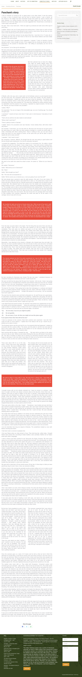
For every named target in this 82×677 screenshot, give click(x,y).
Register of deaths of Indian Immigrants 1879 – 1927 (67, 27)
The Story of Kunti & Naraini (63, 38)
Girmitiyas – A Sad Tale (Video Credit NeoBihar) (67, 29)
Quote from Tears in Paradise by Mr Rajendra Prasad (67, 32)
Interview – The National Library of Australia (11, 666)
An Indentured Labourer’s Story (11, 662)
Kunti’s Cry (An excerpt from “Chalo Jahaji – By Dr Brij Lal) (67, 35)
